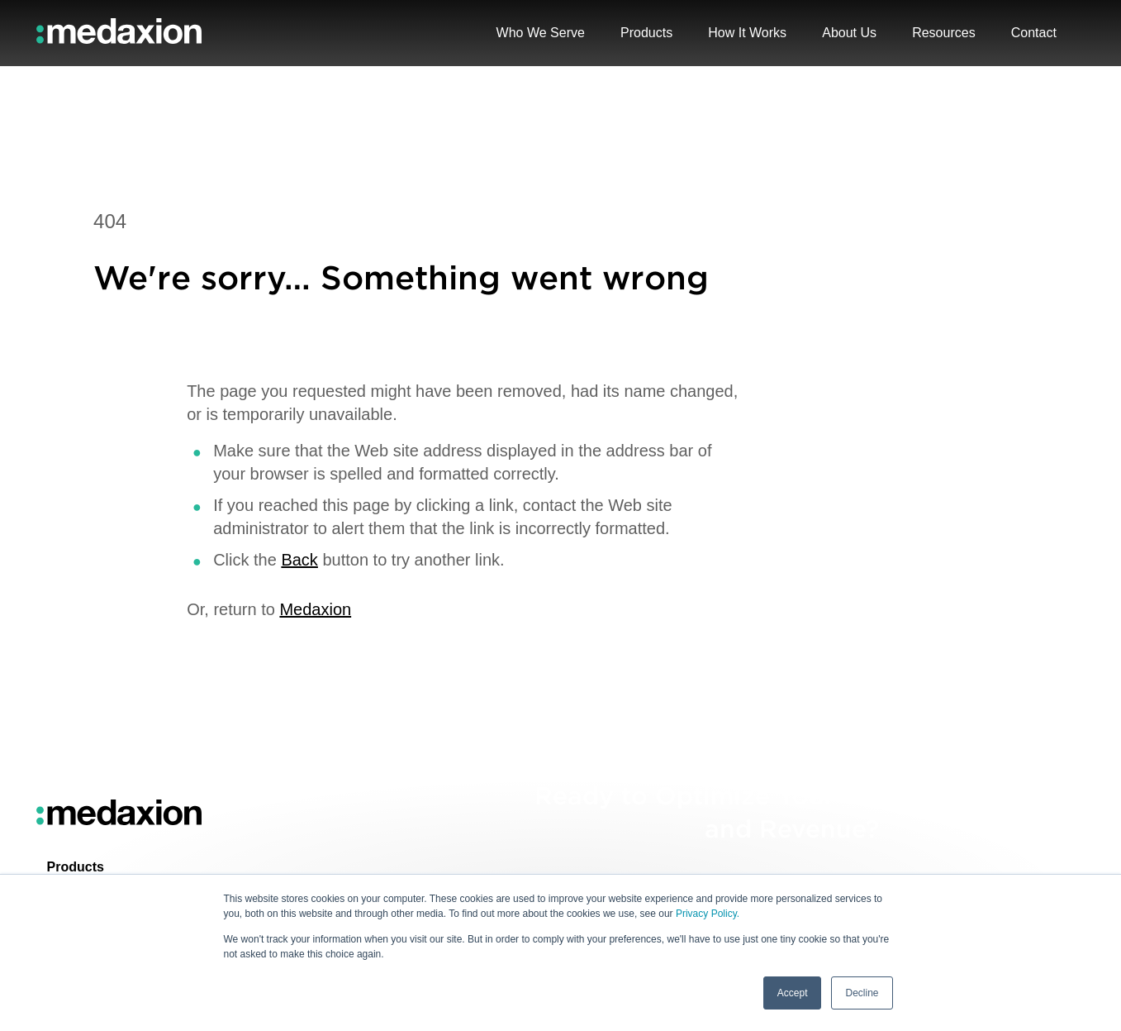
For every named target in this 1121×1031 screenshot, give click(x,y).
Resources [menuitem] (943, 33)
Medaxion (315, 609)
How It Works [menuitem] (747, 33)
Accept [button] (792, 993)
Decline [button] (861, 993)
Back (299, 560)
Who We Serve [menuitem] (540, 33)
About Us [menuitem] (849, 33)
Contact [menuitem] (1034, 33)
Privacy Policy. (707, 914)
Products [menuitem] (75, 867)
